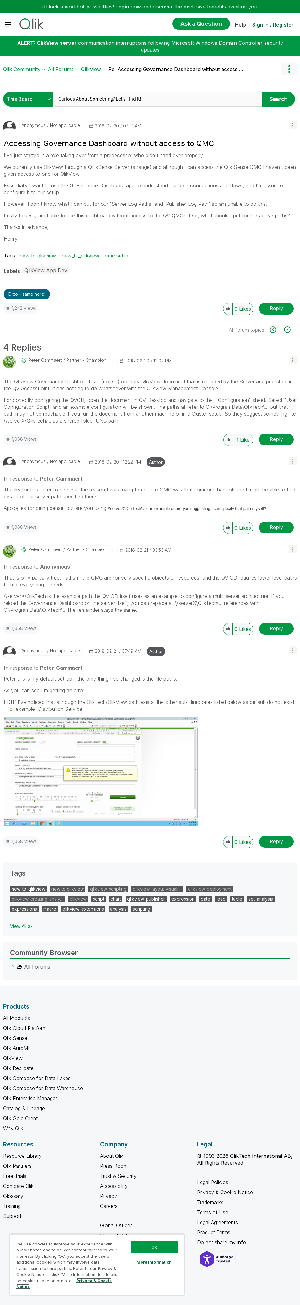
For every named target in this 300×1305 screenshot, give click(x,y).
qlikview (78, 899)
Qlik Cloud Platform (25, 1028)
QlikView (91, 69)
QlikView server (57, 43)
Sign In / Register (273, 25)
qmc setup (117, 255)
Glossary (13, 1196)
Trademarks (210, 1202)
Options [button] (289, 69)
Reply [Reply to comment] (276, 439)
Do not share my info (222, 1242)
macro (49, 909)
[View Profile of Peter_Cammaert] (45, 360)
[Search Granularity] (29, 99)
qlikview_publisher (146, 899)
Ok (154, 1247)
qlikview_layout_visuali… (157, 889)
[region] (97, 1264)
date (205, 899)
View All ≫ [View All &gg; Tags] (21, 926)
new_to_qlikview (80, 255)
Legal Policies (212, 1182)
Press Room (114, 1166)
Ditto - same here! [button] (26, 294)
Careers (109, 1206)
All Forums (61, 69)
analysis (118, 909)
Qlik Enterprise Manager (30, 1098)
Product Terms (213, 1232)
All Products (16, 1018)
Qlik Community (21, 69)
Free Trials (14, 1176)
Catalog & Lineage (24, 1108)
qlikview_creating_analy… (37, 899)
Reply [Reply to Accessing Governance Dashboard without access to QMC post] (276, 308)
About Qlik (111, 1156)
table (237, 899)
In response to (43, 479)
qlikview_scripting (108, 889)
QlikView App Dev (45, 270)
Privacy (108, 1196)
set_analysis (261, 899)
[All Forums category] (13, 967)
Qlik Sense (15, 1038)
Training (12, 1206)
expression (183, 899)
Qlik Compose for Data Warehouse (43, 1088)
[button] (293, 125)
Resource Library (22, 1156)
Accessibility (114, 1186)
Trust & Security (118, 1176)
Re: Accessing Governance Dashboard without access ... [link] (175, 69)
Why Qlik (13, 1128)
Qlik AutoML (17, 1048)
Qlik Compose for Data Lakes (37, 1078)
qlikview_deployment (210, 889)
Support (12, 1216)
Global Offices (116, 1225)
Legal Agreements (217, 1222)
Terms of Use (212, 1212)
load (221, 899)
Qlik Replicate (18, 1068)
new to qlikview (37, 255)
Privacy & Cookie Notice (225, 1192)
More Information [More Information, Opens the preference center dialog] (154, 1262)
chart (115, 899)
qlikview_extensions (83, 909)
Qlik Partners (17, 1166)
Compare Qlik (18, 1186)
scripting (141, 909)
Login (122, 6)
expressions (24, 909)
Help (240, 25)
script (98, 899)
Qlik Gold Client (20, 1118)
